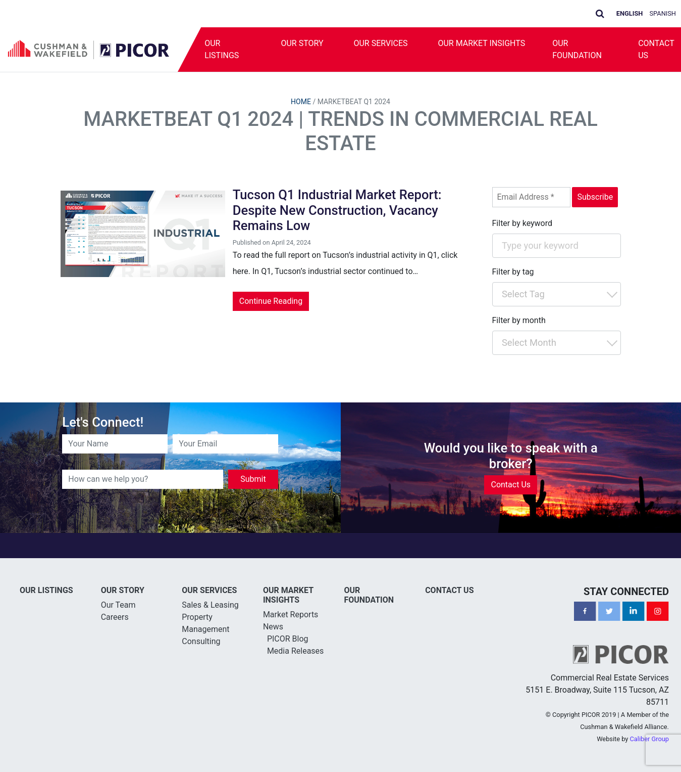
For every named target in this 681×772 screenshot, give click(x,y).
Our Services (380, 43)
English (629, 13)
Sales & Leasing (210, 605)
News (273, 626)
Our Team (118, 605)
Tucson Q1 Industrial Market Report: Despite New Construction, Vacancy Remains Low (337, 210)
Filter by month (519, 320)
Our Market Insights (481, 43)
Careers (115, 617)
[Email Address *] (531, 197)
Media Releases (295, 651)
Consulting (201, 641)
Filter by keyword (522, 223)
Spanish (663, 13)
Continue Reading (270, 301)
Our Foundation (577, 49)
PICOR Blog (287, 639)
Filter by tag (513, 272)
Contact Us (511, 484)
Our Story (302, 43)
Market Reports (291, 614)
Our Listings (221, 49)
